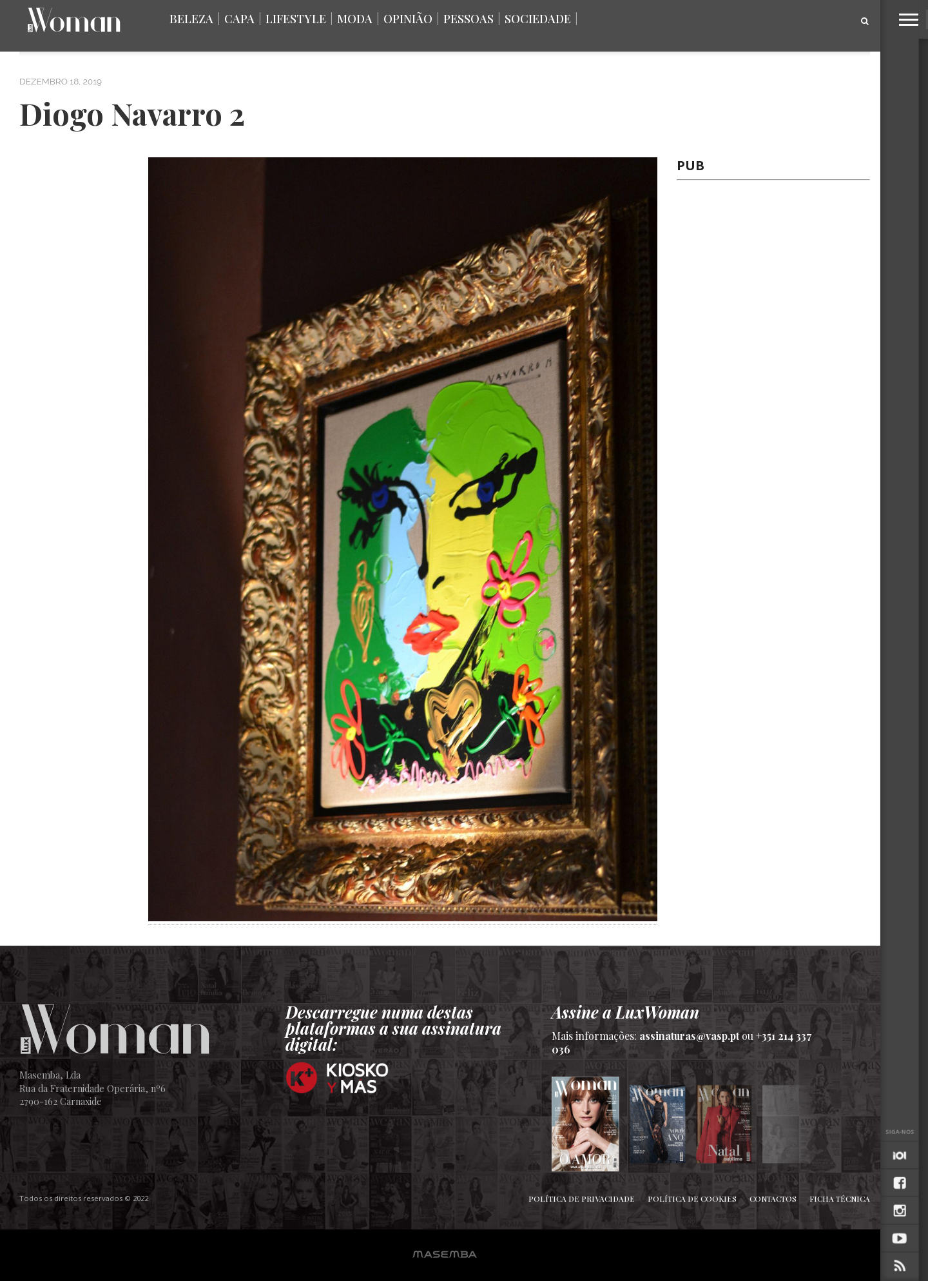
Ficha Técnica (839, 1198)
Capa (239, 18)
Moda (354, 18)
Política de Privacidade (581, 1198)
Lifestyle (296, 18)
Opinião (407, 18)
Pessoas (468, 18)
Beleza (191, 18)
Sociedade (538, 18)
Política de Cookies (692, 1198)
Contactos (773, 1198)
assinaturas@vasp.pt (689, 1035)
